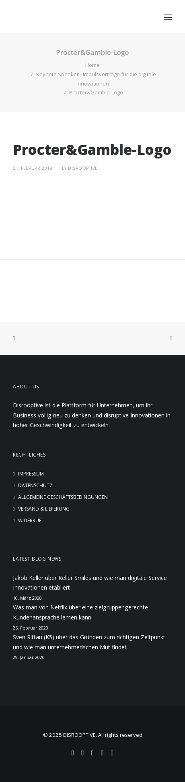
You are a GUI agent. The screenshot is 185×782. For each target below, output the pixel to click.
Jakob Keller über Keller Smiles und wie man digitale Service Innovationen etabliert (90, 583)
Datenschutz (35, 485)
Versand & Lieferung (44, 508)
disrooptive (83, 168)
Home (92, 65)
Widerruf (29, 520)
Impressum (31, 473)
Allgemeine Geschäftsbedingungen (63, 497)
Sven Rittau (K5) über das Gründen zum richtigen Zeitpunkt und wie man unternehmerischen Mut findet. (89, 642)
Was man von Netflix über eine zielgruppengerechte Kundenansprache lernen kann (80, 612)
